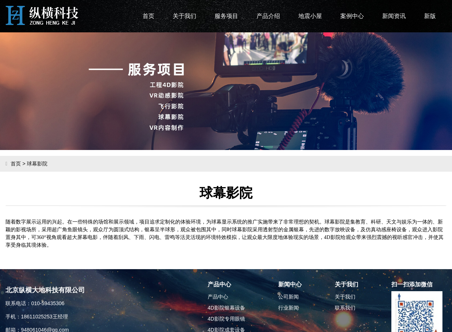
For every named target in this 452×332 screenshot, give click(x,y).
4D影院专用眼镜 (226, 319)
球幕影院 (37, 164)
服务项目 (226, 16)
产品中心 (218, 297)
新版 (430, 16)
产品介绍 (268, 16)
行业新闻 (288, 308)
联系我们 (345, 308)
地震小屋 (310, 16)
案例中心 (352, 16)
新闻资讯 (394, 16)
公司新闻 (288, 297)
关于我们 (184, 16)
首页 (148, 16)
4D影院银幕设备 (226, 308)
